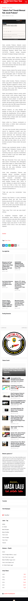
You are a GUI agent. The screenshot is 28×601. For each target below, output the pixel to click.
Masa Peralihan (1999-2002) (8, 559)
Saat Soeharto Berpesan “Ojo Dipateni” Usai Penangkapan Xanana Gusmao (7, 283)
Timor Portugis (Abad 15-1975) (9, 554)
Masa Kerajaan (5, 529)
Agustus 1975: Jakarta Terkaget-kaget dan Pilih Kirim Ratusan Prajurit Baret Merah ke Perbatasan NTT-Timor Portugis (20, 285)
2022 (14, 585)
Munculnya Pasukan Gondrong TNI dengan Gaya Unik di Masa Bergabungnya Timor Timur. (19, 303)
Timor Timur (9, 7)
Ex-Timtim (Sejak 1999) (7, 565)
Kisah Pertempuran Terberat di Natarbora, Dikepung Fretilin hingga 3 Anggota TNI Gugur (17, 395)
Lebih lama (24, 327)
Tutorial (4, 542)
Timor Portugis (5, 537)
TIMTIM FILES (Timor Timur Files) (12, 2)
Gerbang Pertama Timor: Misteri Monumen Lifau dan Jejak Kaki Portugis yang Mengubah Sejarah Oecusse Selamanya (18, 444)
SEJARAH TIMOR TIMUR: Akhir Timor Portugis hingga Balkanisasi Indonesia (13, 370)
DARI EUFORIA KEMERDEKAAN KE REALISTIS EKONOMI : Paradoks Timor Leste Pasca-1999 (19, 265)
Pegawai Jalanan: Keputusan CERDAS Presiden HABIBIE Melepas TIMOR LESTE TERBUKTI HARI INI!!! (7, 303)
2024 (14, 579)
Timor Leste (5, 534)
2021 (14, 587)
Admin (3, 524)
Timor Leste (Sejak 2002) (8, 562)
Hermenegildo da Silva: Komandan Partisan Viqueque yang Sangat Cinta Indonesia (17, 379)
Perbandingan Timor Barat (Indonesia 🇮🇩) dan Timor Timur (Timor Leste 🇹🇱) (18, 387)
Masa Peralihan (5, 532)
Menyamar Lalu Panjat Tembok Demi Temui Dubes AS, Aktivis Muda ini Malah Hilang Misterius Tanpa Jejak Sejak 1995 (7, 266)
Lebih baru (3, 327)
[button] (1, 2)
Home (3, 551)
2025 (14, 577)
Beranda (4, 7)
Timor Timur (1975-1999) (8, 557)
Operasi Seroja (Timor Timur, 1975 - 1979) (17, 427)
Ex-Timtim (4, 526)
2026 (14, 574)
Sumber (4, 233)
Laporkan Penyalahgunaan (9, 593)
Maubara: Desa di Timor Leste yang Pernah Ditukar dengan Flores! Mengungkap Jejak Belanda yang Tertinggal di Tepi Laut (18, 419)
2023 (14, 582)
